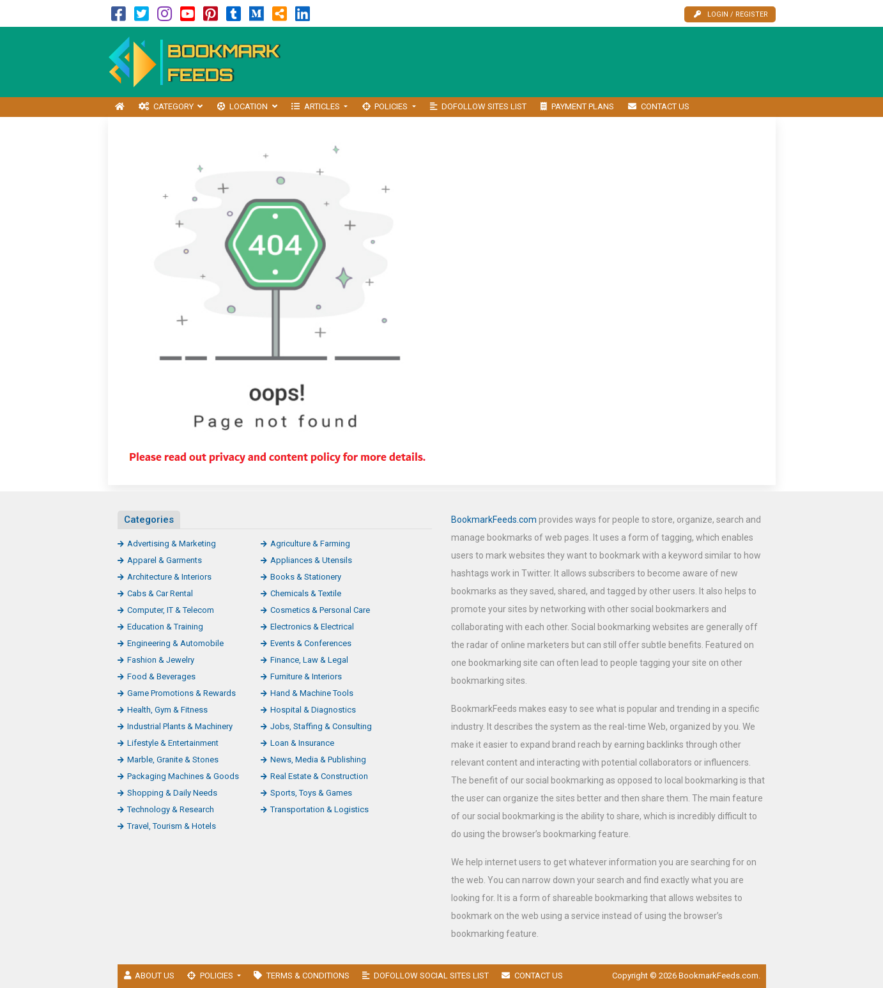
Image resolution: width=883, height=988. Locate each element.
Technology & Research (170, 809)
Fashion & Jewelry (160, 660)
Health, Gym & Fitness (167, 709)
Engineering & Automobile (175, 643)
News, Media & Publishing (318, 759)
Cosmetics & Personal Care (320, 610)
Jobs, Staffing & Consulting (321, 726)
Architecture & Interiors (169, 577)
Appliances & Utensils (311, 560)
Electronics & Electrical (312, 626)
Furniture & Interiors (306, 676)
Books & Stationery (305, 577)
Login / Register (731, 14)
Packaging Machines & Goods (183, 776)
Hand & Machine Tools (311, 693)
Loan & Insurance (302, 743)
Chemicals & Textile (305, 593)
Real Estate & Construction (319, 776)
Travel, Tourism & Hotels (171, 826)
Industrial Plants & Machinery (180, 726)
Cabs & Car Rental (160, 593)
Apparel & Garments (164, 560)
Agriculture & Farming (310, 543)
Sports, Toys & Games (311, 793)
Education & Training (165, 626)
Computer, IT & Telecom (170, 610)
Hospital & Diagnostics (313, 709)
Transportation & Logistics (319, 809)
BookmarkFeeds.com (494, 519)
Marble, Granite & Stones (173, 759)
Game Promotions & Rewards (181, 693)
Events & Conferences (310, 643)
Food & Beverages (161, 676)
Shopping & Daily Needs (172, 793)
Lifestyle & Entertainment (173, 743)
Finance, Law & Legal (309, 660)
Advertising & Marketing (171, 543)
